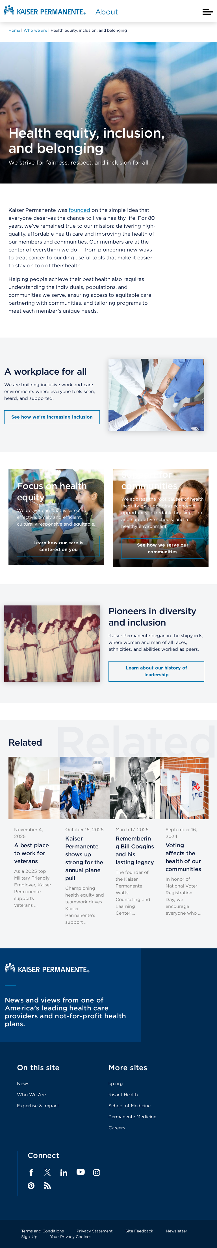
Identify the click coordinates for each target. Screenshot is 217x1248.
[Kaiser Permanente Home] (47, 971)
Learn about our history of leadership (156, 671)
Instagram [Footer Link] (96, 1172)
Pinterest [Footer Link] (31, 1185)
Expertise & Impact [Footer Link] (38, 1105)
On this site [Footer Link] (38, 1067)
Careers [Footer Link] (116, 1127)
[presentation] (56, 509)
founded (79, 210)
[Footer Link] (47, 1174)
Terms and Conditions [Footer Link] (42, 1231)
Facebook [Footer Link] (31, 1172)
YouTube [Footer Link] (81, 1172)
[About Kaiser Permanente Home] (61, 15)
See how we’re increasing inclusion (52, 417)
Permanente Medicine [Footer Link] (132, 1116)
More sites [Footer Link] (127, 1067)
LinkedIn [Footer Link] (63, 1172)
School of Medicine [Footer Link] (129, 1105)
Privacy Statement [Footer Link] (95, 1231)
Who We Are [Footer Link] (31, 1094)
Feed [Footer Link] (47, 1185)
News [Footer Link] (23, 1083)
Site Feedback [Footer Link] (139, 1231)
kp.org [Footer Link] (115, 1083)
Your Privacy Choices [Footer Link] (70, 1236)
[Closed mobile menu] (208, 12)
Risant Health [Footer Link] (123, 1094)
